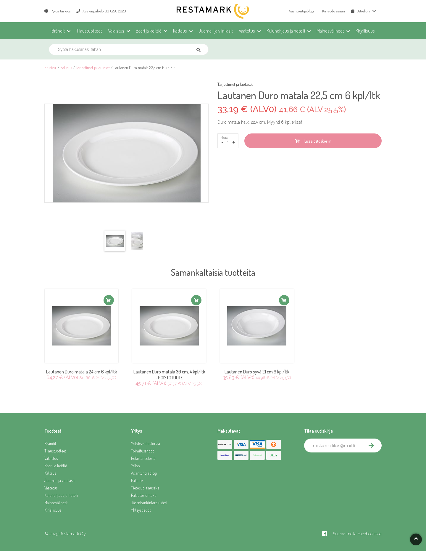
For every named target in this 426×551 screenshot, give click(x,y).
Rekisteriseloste (143, 458)
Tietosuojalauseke (145, 487)
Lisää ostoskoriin (313, 141)
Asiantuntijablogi (301, 11)
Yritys (135, 465)
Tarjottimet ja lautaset (93, 67)
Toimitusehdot (142, 450)
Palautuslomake (143, 495)
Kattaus (66, 67)
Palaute (137, 480)
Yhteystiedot (141, 510)
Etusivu (50, 67)
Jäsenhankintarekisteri (149, 502)
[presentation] (349, 465)
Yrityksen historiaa (145, 443)
